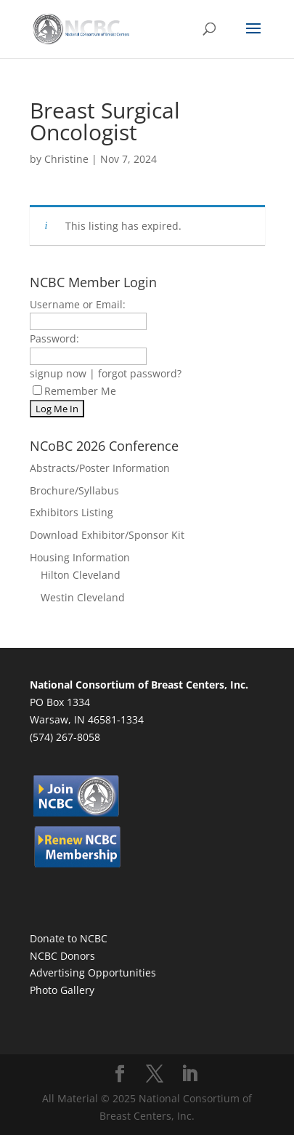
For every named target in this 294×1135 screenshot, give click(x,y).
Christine (66, 159)
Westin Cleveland (83, 597)
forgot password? (139, 373)
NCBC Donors (62, 956)
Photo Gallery (62, 990)
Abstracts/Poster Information (100, 468)
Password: (54, 338)
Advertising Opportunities (93, 972)
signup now (58, 373)
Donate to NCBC (68, 938)
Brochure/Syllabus (74, 490)
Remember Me (74, 391)
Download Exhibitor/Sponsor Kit (107, 535)
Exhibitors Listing (71, 512)
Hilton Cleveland (81, 575)
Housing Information (80, 557)
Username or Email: (78, 304)
